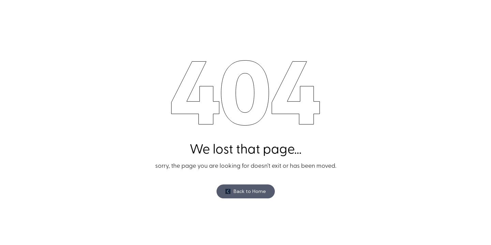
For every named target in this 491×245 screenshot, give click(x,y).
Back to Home (250, 191)
